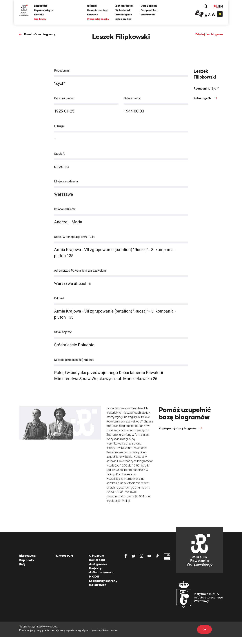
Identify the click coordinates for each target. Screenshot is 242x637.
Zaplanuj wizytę (43, 10)
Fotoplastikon (149, 10)
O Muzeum (96, 556)
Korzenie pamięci (97, 10)
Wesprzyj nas (123, 14)
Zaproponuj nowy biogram (177, 428)
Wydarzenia (148, 14)
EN (220, 6)
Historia (92, 5)
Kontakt (39, 14)
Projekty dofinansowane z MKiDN (101, 572)
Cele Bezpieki (149, 5)
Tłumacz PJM (63, 556)
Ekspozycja (41, 5)
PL (216, 6)
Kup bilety (40, 19)
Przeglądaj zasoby (98, 19)
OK (204, 629)
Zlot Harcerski (124, 5)
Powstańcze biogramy (39, 34)
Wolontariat (122, 10)
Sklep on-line (123, 19)
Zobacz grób (203, 98)
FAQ (22, 564)
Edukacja (92, 14)
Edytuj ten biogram (209, 34)
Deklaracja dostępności (98, 562)
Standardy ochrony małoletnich (103, 583)
